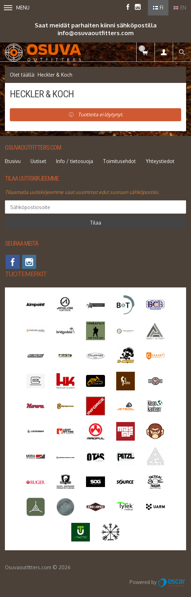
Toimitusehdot (119, 161)
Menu (16, 8)
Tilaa (95, 223)
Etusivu (13, 161)
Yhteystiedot (160, 161)
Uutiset (38, 161)
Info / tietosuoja (74, 161)
